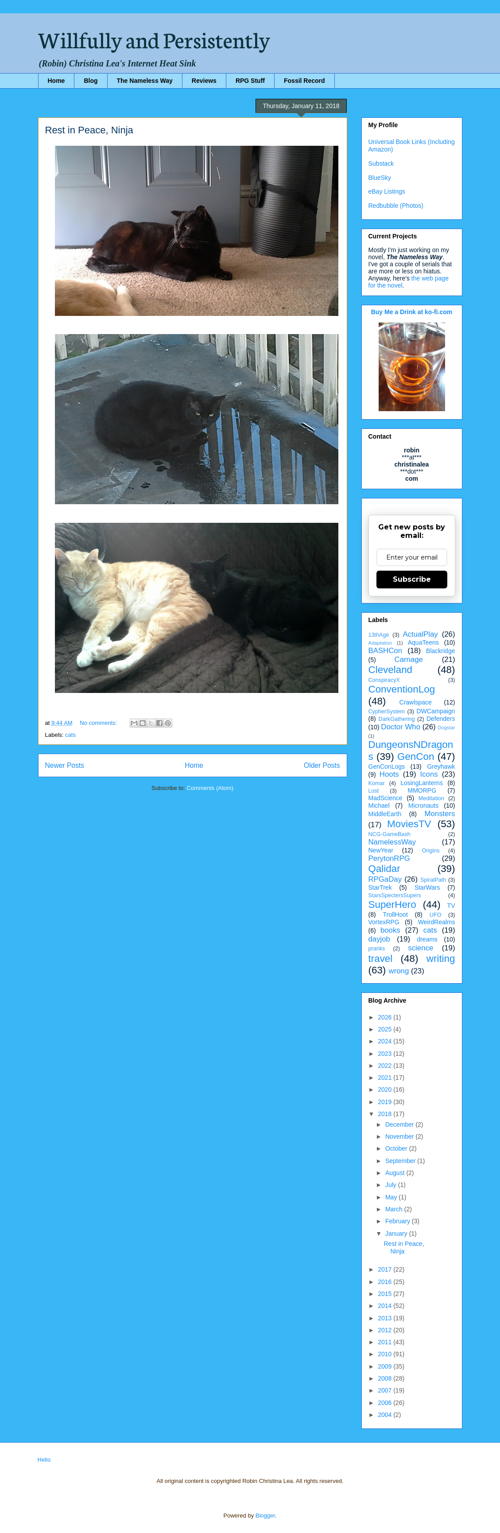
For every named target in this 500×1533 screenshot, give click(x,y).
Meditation (431, 798)
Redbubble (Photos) (396, 205)
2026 (385, 1017)
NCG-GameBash (389, 834)
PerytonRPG (389, 858)
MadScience (385, 798)
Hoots (389, 774)
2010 (385, 1354)
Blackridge (440, 650)
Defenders (440, 718)
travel (380, 958)
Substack (381, 163)
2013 (385, 1318)
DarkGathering (397, 719)
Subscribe (412, 579)
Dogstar (446, 727)
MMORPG (422, 790)
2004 (385, 1414)
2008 (385, 1378)
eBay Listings (386, 191)
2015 (385, 1293)
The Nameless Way (145, 80)
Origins (431, 851)
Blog (90, 80)
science (420, 948)
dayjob (379, 939)
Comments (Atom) (210, 788)
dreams (427, 939)
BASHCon (385, 650)
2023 (385, 1053)
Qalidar (384, 868)
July (391, 1184)
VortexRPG (383, 922)
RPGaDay (385, 879)
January (397, 1233)
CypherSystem (386, 711)
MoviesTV (409, 823)
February (398, 1221)
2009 (385, 1366)
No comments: (99, 723)
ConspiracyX (384, 680)
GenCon (415, 756)
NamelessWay (392, 842)
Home (56, 80)
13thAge (378, 635)
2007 (385, 1390)
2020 (385, 1089)
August (395, 1172)
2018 (385, 1113)
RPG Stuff (250, 80)
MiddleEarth (385, 813)
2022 (385, 1065)
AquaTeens (423, 642)
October (397, 1148)
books (390, 930)
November (400, 1136)
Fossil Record (304, 80)
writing (440, 958)
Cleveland (390, 669)
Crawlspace (415, 702)
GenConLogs (386, 766)
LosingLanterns (421, 782)
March (394, 1209)
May (392, 1197)
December (400, 1124)
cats (70, 734)
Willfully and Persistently (154, 38)
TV (451, 905)
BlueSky (379, 177)
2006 (385, 1402)
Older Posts (322, 765)
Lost (373, 791)
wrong (399, 971)
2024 (385, 1041)
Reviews (204, 80)
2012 (385, 1330)
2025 (385, 1029)
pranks (376, 948)
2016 (385, 1281)
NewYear (380, 850)
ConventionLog (401, 689)
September (401, 1160)
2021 (385, 1077)
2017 (385, 1269)
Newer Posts (64, 765)
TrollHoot (395, 914)
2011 (385, 1342)
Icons (429, 774)
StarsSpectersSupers (394, 895)
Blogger (265, 1515)
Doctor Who (400, 727)
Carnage (409, 659)
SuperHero (392, 904)
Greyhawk (441, 766)
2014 (385, 1305)
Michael (379, 805)
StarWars (427, 887)
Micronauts (423, 805)
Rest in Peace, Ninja (89, 130)
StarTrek (380, 887)
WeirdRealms (436, 922)
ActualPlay (420, 634)
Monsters (439, 813)
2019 (385, 1101)
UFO (436, 915)
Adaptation (380, 643)
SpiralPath (433, 880)
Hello (44, 1459)
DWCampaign (435, 711)
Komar (376, 783)
